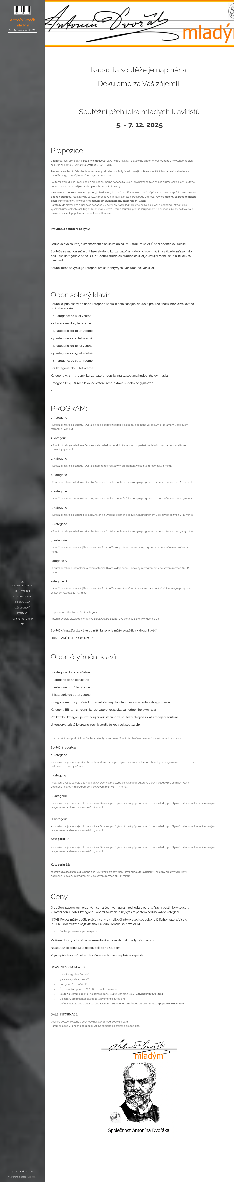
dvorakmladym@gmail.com (137, 940)
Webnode (32, 1177)
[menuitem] (22, 585)
